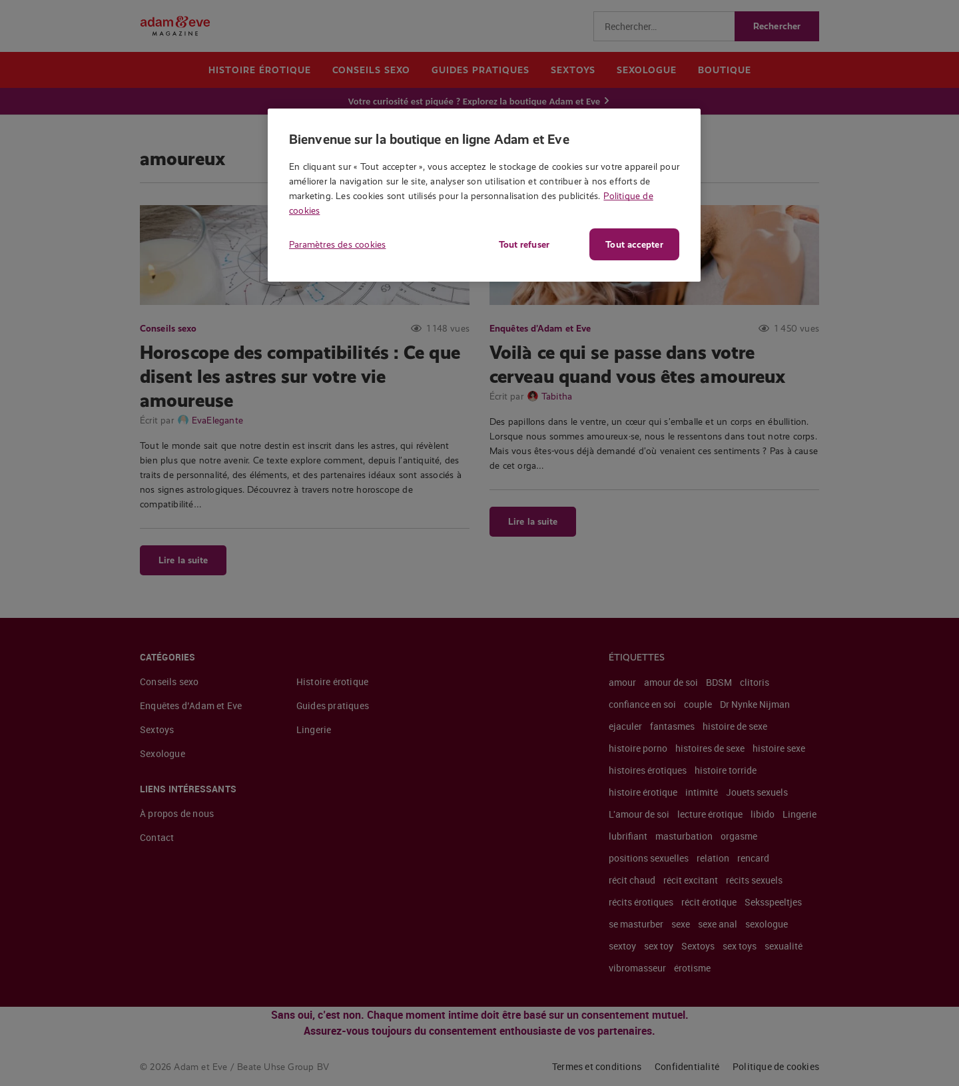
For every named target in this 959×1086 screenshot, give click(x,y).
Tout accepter (634, 244)
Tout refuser (522, 244)
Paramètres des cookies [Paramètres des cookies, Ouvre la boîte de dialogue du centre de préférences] (337, 244)
